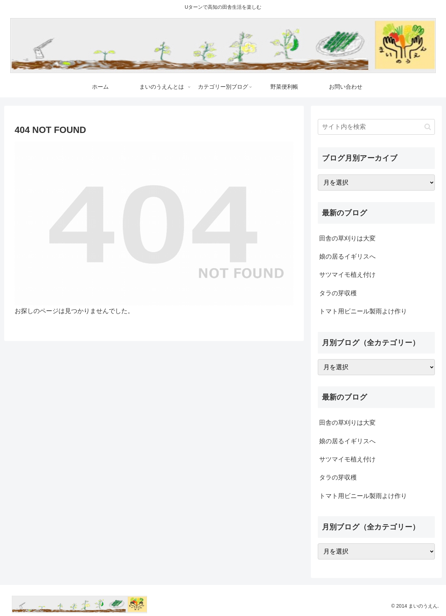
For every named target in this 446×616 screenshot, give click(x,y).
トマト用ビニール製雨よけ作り (363, 311)
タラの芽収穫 (338, 293)
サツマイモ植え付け (347, 274)
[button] (428, 127)
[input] (376, 127)
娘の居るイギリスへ (347, 256)
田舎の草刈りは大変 (347, 238)
